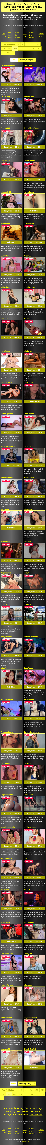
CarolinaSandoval (8, 65)
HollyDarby (5, 922)
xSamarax (28, 985)
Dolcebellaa (28, 795)
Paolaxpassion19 (8, 446)
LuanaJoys (5, 256)
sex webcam (36, 1114)
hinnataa (27, 541)
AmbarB (27, 890)
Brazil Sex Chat (10, 35)
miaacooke (28, 509)
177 (21, 48)
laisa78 (4, 668)
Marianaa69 (5, 1049)
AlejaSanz (5, 890)
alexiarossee (29, 699)
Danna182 (5, 604)
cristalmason (29, 223)
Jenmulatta (5, 223)
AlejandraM (28, 382)
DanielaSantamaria (31, 732)
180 (38, 48)
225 (8, 53)
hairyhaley (28, 65)
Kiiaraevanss (29, 478)
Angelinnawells (7, 795)
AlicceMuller (29, 922)
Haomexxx (28, 319)
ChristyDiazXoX (30, 1049)
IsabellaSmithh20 (31, 637)
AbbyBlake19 (6, 287)
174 (3, 48)
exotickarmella (7, 478)
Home (14, 60)
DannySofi (28, 954)
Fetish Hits (25, 1141)
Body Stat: (11, 84)
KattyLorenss (6, 637)
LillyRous (27, 763)
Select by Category (27, 60)
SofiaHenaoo (29, 414)
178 (27, 48)
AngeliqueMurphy (8, 827)
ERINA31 (27, 604)
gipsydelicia (6, 763)
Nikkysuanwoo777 (8, 699)
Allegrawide (28, 256)
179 (32, 48)
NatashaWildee (7, 985)
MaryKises (28, 573)
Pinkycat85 (5, 128)
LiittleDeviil (5, 161)
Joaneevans (6, 541)
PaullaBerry (5, 97)
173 (37, 44)
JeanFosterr (29, 668)
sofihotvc (4, 319)
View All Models (9, 44)
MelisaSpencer (7, 414)
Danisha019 (28, 446)
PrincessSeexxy (7, 732)
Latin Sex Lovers (17, 35)
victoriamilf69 (6, 1018)
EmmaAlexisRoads (31, 128)
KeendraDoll (29, 97)
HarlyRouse (5, 351)
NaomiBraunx (6, 858)
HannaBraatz (29, 192)
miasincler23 (6, 192)
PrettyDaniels (29, 161)
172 (31, 44)
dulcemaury (5, 509)
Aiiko (26, 858)
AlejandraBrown (30, 1018)
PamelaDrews (29, 287)
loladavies (28, 351)
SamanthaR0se (7, 954)
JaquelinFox (6, 573)
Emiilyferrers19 (30, 827)
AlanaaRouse (6, 382)
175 (9, 48)
